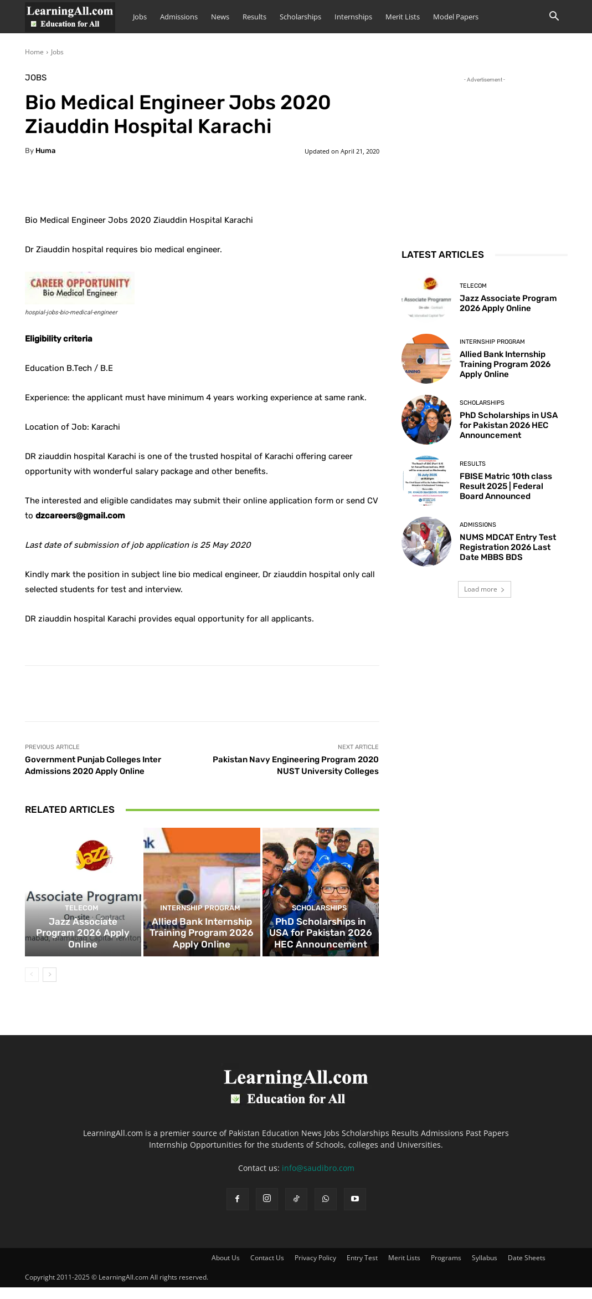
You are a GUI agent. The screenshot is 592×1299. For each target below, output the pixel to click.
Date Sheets (526, 1269)
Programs (446, 1269)
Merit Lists (402, 17)
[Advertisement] (484, 154)
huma (45, 150)
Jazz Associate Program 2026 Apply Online (83, 951)
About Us (226, 1269)
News (220, 17)
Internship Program (200, 924)
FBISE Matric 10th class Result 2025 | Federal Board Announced (506, 486)
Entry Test (362, 1269)
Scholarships (300, 17)
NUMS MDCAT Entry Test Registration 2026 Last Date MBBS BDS (508, 547)
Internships (353, 17)
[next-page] (49, 986)
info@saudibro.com (318, 1179)
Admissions (179, 17)
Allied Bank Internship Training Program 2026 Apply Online (201, 946)
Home (34, 52)
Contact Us (267, 1269)
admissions (478, 525)
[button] (554, 17)
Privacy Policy (315, 1269)
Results (254, 17)
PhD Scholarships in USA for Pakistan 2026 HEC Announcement (321, 946)
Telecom (81, 934)
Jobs (140, 17)
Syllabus (484, 1269)
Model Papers (455, 17)
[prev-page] (32, 986)
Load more (484, 589)
